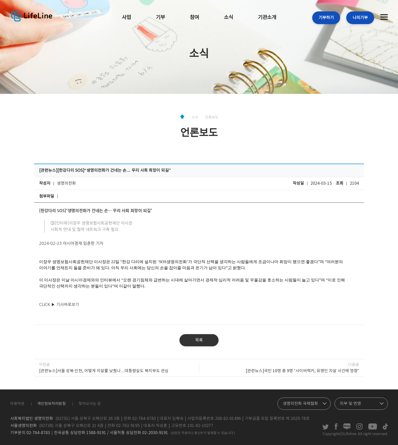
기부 (160, 18)
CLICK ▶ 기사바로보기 (59, 304)
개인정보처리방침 (51, 404)
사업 (126, 18)
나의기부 (360, 17)
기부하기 (326, 17)
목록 (199, 340)
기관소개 (267, 18)
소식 (228, 18)
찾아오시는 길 (90, 404)
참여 (194, 18)
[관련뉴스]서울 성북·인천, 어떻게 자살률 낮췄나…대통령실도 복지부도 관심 (104, 371)
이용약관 (17, 404)
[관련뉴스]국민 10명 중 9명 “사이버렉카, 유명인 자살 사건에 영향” (302, 371)
